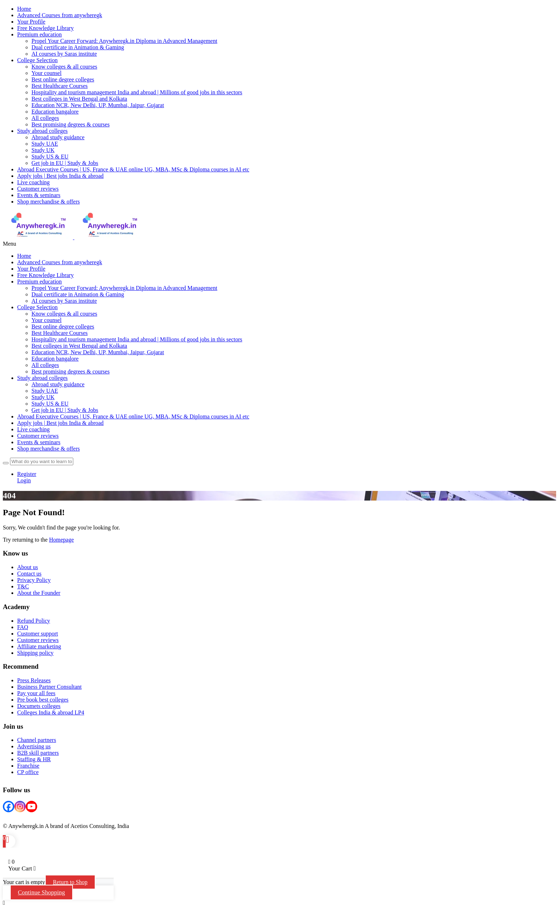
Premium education (39, 34)
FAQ (22, 627)
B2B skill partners (38, 753)
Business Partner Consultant (49, 687)
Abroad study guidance (57, 137)
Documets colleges (38, 706)
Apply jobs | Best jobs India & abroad (60, 176)
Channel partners (36, 740)
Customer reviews (38, 189)
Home (24, 256)
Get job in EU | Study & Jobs (64, 163)
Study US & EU (50, 157)
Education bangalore (55, 112)
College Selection (37, 60)
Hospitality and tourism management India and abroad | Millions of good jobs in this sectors (136, 92)
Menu (9, 244)
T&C (23, 586)
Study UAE (44, 144)
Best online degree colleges (62, 79)
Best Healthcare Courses (59, 86)
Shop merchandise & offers (48, 202)
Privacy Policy (34, 580)
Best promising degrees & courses (70, 124)
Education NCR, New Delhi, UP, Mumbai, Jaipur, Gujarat (97, 105)
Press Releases (34, 680)
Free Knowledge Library (45, 275)
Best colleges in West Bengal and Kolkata (79, 99)
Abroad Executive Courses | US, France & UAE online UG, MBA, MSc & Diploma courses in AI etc (133, 169)
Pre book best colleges (43, 700)
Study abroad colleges (42, 131)
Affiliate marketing (39, 646)
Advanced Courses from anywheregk (59, 262)
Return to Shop (70, 882)
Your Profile (31, 269)
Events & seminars (38, 195)
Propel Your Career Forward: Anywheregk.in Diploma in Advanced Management (124, 41)
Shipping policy (35, 653)
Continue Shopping (41, 892)
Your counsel (46, 73)
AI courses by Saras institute (64, 54)
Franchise (28, 766)
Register (26, 474)
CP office (28, 772)
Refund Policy (33, 621)
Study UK (42, 150)
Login (24, 480)
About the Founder (38, 593)
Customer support (37, 634)
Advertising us (34, 746)
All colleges (45, 118)
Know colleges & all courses (64, 67)
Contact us (29, 574)
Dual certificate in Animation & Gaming (77, 47)
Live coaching (33, 182)
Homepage (61, 540)
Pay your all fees (36, 693)
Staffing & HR (34, 759)
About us (27, 567)
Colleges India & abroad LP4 (50, 712)
